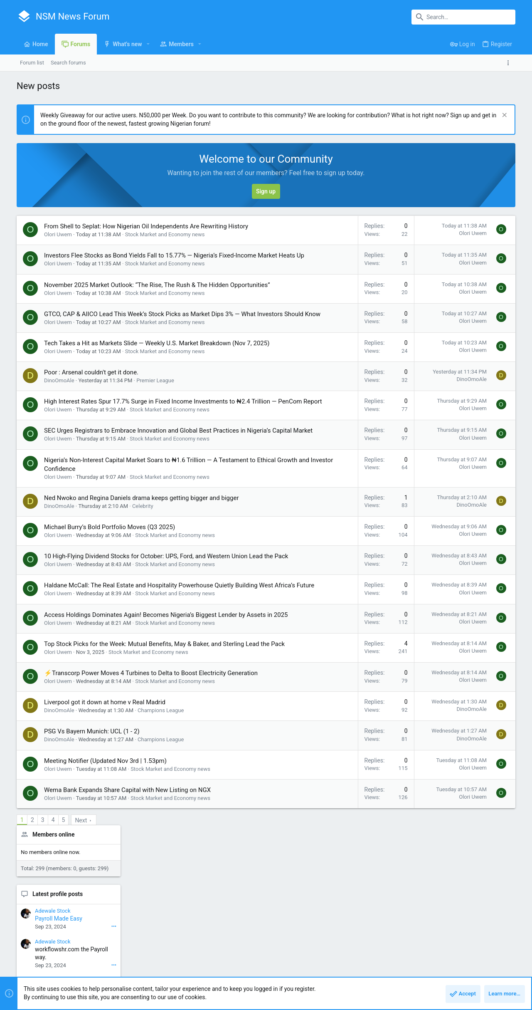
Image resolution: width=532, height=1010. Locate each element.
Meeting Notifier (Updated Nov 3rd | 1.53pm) (105, 865)
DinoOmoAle (59, 424)
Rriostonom (496, 468)
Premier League (155, 424)
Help (466, 979)
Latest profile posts (452, 284)
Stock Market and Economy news (165, 243)
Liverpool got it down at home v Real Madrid (104, 807)
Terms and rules (398, 979)
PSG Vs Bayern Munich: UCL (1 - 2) (92, 836)
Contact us (361, 979)
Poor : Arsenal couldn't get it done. (91, 416)
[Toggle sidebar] (509, 63)
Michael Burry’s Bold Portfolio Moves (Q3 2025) (109, 588)
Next (81, 925)
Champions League (161, 815)
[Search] (463, 17)
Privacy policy (439, 979)
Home (484, 979)
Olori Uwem (58, 243)
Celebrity (142, 567)
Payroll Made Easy (453, 309)
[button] (148, 44)
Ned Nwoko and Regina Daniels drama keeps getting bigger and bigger (141, 559)
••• (508, 316)
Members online (448, 224)
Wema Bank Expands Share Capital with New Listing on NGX (127, 895)
